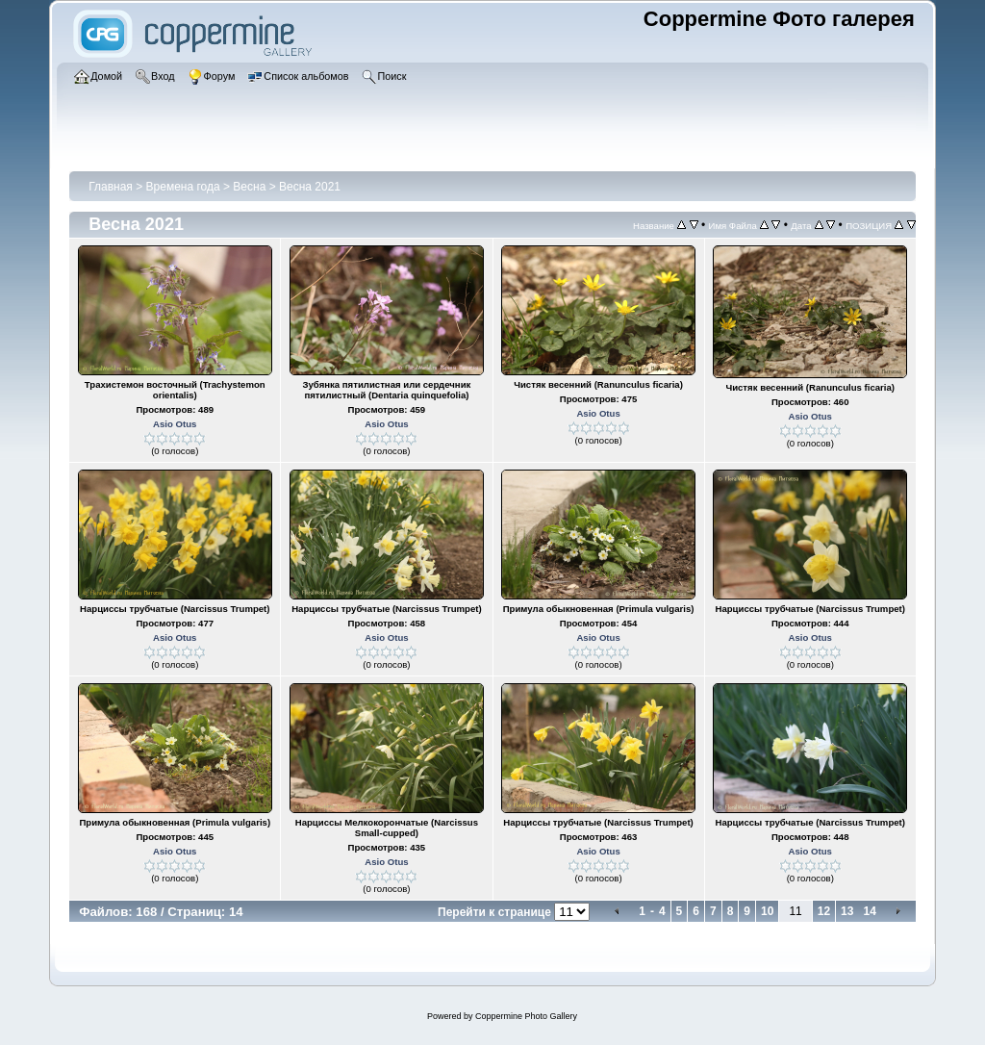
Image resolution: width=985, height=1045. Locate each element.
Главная (110, 186)
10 (767, 911)
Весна (249, 186)
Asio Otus (174, 424)
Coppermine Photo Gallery (526, 1016)
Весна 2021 (310, 186)
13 (847, 911)
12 (824, 911)
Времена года (183, 186)
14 (869, 911)
